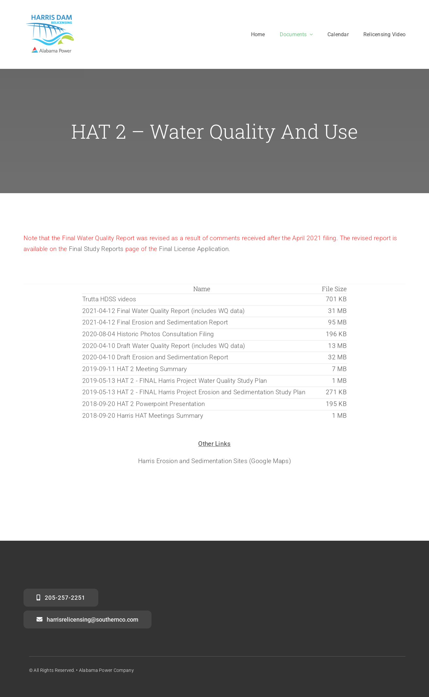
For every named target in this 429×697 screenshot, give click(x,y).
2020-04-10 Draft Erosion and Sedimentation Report (155, 358)
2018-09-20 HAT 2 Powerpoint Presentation (143, 405)
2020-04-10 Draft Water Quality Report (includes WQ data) (163, 347)
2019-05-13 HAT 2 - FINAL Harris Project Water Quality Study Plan (174, 382)
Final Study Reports (96, 250)
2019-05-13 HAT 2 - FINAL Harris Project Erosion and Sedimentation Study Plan (193, 393)
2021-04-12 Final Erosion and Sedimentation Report (155, 323)
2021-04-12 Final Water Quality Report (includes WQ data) (163, 312)
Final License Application (194, 250)
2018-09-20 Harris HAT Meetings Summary (142, 417)
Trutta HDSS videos (109, 300)
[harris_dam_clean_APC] (50, 15)
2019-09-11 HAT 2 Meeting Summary (134, 370)
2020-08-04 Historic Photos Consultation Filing (148, 335)
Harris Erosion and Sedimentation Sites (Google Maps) (214, 462)
